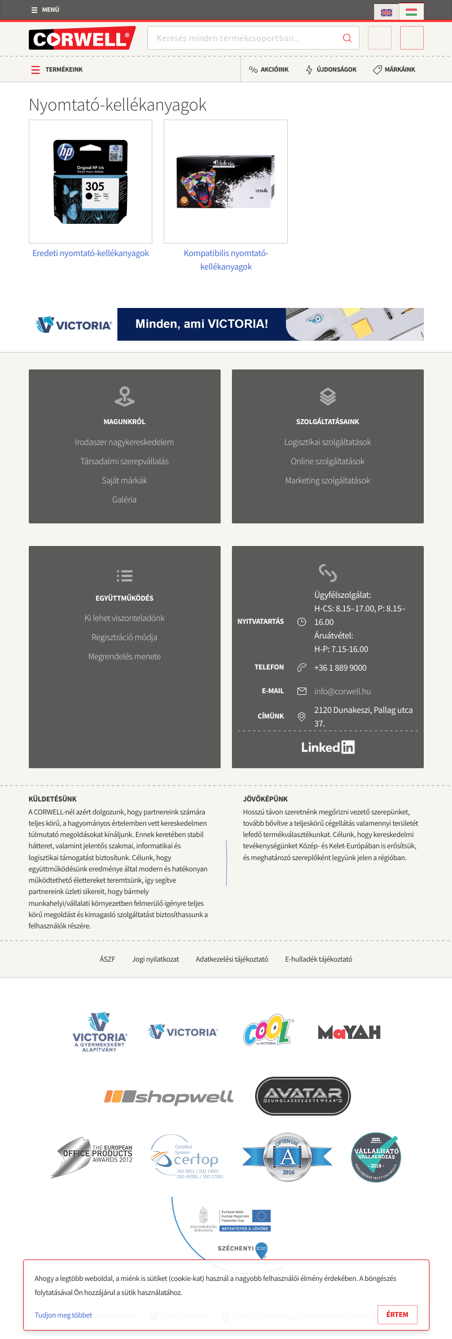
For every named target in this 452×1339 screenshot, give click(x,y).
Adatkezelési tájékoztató (232, 959)
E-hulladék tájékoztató (318, 959)
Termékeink (64, 69)
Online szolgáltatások (327, 461)
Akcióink (274, 69)
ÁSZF (107, 959)
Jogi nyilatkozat (155, 959)
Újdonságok (337, 69)
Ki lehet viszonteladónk (125, 618)
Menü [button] (50, 10)
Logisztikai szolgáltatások (327, 442)
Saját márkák (124, 480)
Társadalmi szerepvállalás (124, 461)
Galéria (124, 499)
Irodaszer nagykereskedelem (124, 442)
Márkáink (400, 69)
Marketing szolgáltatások (327, 480)
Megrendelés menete (124, 656)
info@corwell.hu (342, 691)
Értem (398, 1314)
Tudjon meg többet (63, 1315)
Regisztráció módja (124, 637)
